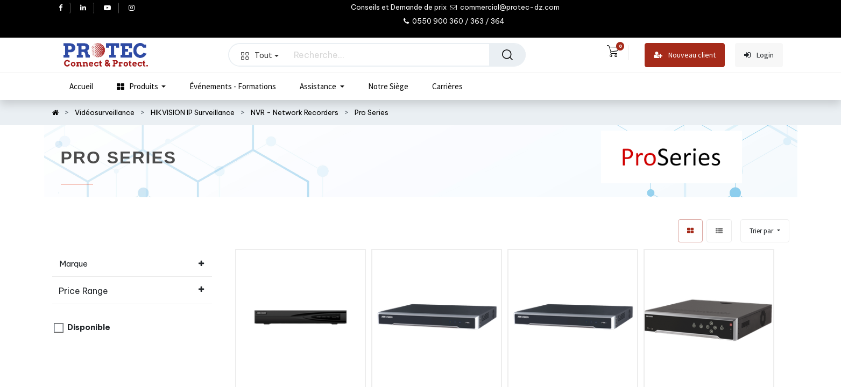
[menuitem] (81, 86)
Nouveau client (685, 55)
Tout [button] (260, 54)
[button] (764, 230)
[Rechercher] (507, 55)
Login (759, 55)
